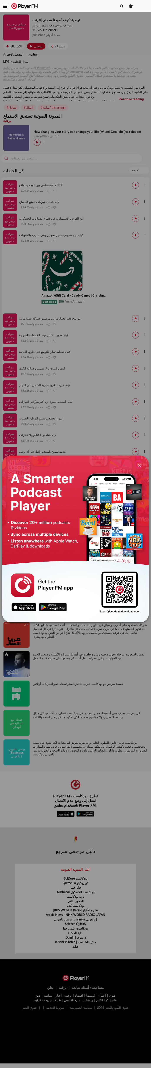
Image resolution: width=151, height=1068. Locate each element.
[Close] (139, 465)
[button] (5, 6)
